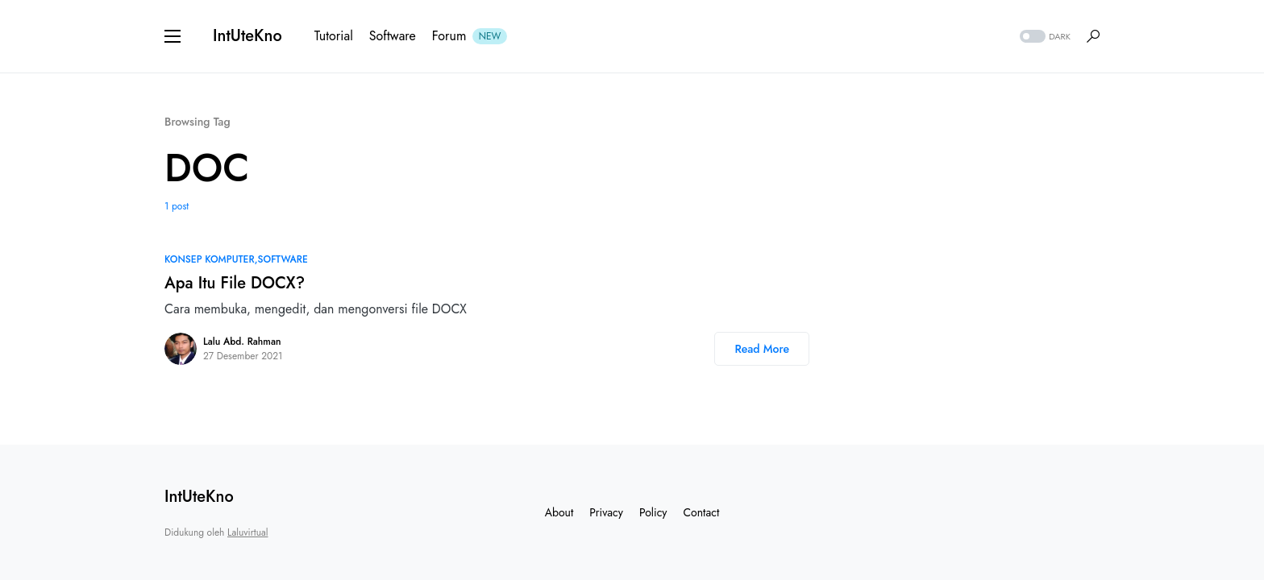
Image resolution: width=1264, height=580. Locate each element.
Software (283, 259)
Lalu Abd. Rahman (242, 341)
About (559, 512)
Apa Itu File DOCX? (234, 283)
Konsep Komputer (209, 259)
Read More (761, 349)
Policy (653, 512)
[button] (172, 36)
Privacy (606, 512)
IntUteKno (247, 36)
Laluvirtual (247, 532)
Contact (702, 512)
